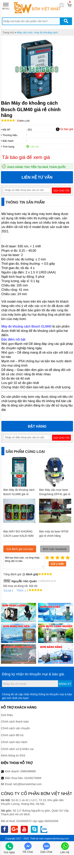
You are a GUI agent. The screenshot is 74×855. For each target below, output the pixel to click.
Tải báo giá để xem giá (26, 157)
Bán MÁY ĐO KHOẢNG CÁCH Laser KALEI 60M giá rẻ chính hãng (18, 536)
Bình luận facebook (55, 549)
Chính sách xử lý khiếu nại (17, 749)
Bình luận (23, 121)
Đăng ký (65, 683)
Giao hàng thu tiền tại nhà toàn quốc (36, 167)
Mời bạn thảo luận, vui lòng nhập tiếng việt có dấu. (24, 561)
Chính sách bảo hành (14, 742)
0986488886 (28, 771)
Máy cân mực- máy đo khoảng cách (37, 32)
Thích (18, 590)
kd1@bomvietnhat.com (27, 784)
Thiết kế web (37, 838)
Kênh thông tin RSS (13, 755)
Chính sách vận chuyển (15, 728)
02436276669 (32, 778)
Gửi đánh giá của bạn (19, 549)
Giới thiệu (7, 715)
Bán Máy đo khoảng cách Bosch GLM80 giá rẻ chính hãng (19, 494)
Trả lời (7, 590)
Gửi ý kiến (57, 563)
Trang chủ (8, 32)
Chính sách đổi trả (12, 735)
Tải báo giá (64, 129)
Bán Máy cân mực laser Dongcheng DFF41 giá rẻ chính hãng (54, 494)
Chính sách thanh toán (15, 721)
